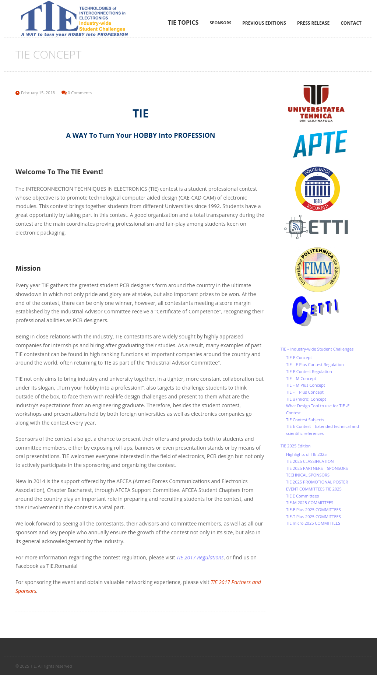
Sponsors (220, 22)
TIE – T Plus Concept (305, 392)
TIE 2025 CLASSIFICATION (310, 461)
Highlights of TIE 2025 (306, 454)
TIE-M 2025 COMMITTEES (309, 502)
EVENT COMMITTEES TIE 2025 (314, 489)
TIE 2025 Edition (296, 446)
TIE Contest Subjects (305, 419)
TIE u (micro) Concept (306, 399)
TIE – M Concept (301, 378)
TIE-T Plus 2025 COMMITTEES (313, 516)
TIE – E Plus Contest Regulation (315, 364)
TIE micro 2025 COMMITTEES (313, 523)
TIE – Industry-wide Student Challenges (317, 349)
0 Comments (80, 92)
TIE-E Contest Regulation (309, 371)
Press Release (313, 23)
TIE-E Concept (299, 357)
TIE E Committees (302, 496)
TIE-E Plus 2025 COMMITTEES (313, 509)
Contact (351, 23)
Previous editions (264, 23)
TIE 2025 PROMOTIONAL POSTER (317, 482)
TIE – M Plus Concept (305, 385)
